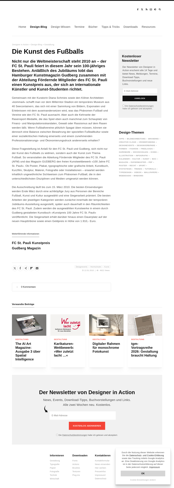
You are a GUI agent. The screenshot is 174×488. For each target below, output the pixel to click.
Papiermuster (138, 162)
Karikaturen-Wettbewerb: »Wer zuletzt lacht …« (64, 349)
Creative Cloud (127, 142)
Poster (123, 166)
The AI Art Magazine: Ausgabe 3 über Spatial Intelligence (27, 351)
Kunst (106, 267)
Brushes (76, 466)
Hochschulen (95, 267)
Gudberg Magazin (26, 248)
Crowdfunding (147, 142)
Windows (138, 176)
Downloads (131, 26)
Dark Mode (155, 9)
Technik (53, 473)
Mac (154, 159)
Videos (137, 172)
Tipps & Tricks (111, 26)
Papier (53, 466)
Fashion (133, 149)
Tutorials (150, 169)
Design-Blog (38, 26)
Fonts (75, 459)
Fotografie (54, 469)
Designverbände (146, 145)
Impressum (154, 467)
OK (143, 473)
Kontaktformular (102, 459)
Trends (138, 169)
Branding (153, 139)
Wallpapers (150, 172)
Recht (132, 166)
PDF (150, 162)
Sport (142, 166)
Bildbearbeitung (136, 139)
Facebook (137, 9)
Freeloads (147, 149)
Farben (123, 149)
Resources (149, 26)
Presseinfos (100, 469)
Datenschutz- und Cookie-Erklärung (146, 455)
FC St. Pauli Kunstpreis (31, 243)
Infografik (142, 156)
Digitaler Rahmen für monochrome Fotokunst (106, 347)
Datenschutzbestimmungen (141, 106)
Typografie (55, 462)
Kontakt (151, 9)
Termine (79, 26)
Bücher (93, 26)
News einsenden (102, 462)
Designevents (81, 267)
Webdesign (125, 176)
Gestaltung (49, 44)
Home (22, 26)
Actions (75, 462)
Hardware (124, 152)
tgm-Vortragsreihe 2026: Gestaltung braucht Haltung (144, 349)
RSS (146, 9)
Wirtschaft (54, 477)
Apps (121, 139)
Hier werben (100, 466)
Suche (160, 9)
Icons (154, 152)
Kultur (136, 159)
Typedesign (125, 172)
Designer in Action (26, 9)
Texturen (76, 469)
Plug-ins (76, 473)
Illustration (126, 156)
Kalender (124, 159)
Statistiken (125, 169)
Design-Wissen (60, 26)
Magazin (123, 162)
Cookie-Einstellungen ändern (143, 480)
